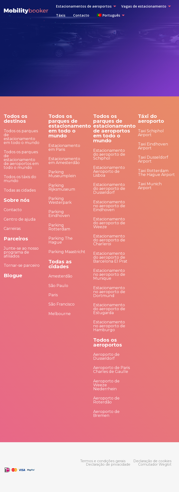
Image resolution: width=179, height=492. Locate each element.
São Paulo (58, 285)
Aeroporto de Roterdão (106, 400)
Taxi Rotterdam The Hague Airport (156, 172)
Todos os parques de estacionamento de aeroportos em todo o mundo (21, 160)
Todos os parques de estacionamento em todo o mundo (21, 137)
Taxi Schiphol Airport (151, 133)
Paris (53, 295)
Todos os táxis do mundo (20, 178)
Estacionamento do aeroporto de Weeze (109, 223)
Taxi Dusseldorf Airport (153, 159)
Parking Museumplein (62, 174)
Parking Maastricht (66, 251)
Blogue (13, 275)
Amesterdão (60, 276)
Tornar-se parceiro (22, 265)
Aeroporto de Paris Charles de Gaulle (111, 369)
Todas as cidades (20, 190)
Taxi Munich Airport (150, 186)
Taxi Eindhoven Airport (153, 146)
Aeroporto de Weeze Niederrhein (106, 385)
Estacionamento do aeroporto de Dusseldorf (109, 188)
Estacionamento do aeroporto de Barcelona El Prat (110, 257)
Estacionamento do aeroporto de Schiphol (109, 154)
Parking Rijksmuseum (61, 187)
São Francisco (61, 304)
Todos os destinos (15, 118)
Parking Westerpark (60, 200)
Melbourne (59, 313)
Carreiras (12, 228)
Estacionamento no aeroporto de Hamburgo (109, 326)
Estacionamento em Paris (64, 147)
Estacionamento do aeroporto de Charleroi (109, 240)
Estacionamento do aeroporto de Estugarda (109, 309)
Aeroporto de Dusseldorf (106, 356)
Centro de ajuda (19, 219)
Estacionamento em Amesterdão (64, 160)
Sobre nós (17, 200)
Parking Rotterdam (59, 227)
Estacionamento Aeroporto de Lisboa (109, 171)
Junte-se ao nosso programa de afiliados (21, 252)
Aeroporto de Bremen (106, 413)
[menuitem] (84, 6)
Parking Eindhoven (59, 213)
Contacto (13, 209)
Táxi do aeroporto (151, 118)
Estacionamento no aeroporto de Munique (109, 274)
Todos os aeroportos (107, 342)
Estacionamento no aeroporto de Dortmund (109, 292)
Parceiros (16, 239)
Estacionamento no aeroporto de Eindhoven (109, 206)
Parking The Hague (60, 240)
